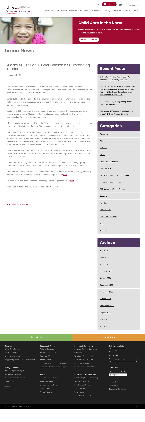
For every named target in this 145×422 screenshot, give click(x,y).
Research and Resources (15, 378)
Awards (46, 360)
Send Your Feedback (82, 395)
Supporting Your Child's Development (20, 360)
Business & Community (91, 10)
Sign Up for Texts (123, 359)
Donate (109, 4)
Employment (79, 392)
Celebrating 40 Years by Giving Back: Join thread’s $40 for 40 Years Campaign (116, 112)
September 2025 (107, 306)
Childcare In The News (49, 385)
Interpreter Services (128, 5)
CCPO (102, 155)
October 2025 (105, 299)
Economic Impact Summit (84, 360)
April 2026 (104, 257)
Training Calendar (47, 349)
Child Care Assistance (109, 162)
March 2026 (105, 264)
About (127, 10)
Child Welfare (105, 168)
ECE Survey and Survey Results (112, 189)
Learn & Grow (105, 210)
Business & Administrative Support (53, 367)
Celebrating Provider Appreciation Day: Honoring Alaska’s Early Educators (115, 78)
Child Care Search (12, 349)
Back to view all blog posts (18, 204)
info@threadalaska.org (89, 378)
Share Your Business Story (84, 367)
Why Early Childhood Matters (85, 356)
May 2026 (104, 250)
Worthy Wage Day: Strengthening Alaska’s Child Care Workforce (117, 103)
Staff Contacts (80, 388)
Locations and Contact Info (85, 375)
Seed (102, 224)
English (113, 375)
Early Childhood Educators (110, 182)
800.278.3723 (83, 381)
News (135, 10)
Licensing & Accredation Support (53, 363)
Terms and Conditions (117, 389)
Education (104, 196)
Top (137, 406)
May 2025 (104, 326)
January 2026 (105, 278)
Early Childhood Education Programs (114, 175)
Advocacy (104, 134)
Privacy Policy (114, 382)
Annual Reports (46, 392)
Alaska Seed (36, 337)
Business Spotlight (81, 363)
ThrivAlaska (104, 230)
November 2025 (106, 292)
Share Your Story (46, 381)
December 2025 (106, 285)
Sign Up (118, 350)
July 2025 (104, 319)
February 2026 (106, 271)
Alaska (102, 141)
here (65, 174)
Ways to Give (45, 388)
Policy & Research (113, 10)
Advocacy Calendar (13, 374)
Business (103, 148)
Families (49, 10)
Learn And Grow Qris (108, 217)
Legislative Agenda (15, 371)
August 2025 (105, 312)
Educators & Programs (66, 10)
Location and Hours (82, 385)
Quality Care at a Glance (15, 356)
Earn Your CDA (45, 356)
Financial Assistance (48, 352)
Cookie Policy (114, 385)
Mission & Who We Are (49, 378)
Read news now (89, 39)
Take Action (10, 381)
